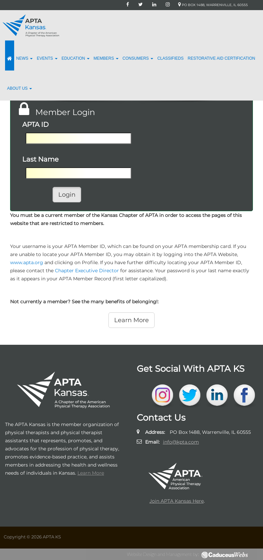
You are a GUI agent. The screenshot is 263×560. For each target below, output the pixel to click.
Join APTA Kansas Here (177, 501)
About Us (19, 88)
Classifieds (170, 58)
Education (76, 58)
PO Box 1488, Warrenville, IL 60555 (213, 5)
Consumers (138, 58)
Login (66, 194)
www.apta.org (26, 262)
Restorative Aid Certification (221, 58)
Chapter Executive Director (87, 271)
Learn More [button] (131, 320)
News (24, 58)
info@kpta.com (181, 442)
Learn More (90, 473)
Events (47, 58)
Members (106, 58)
